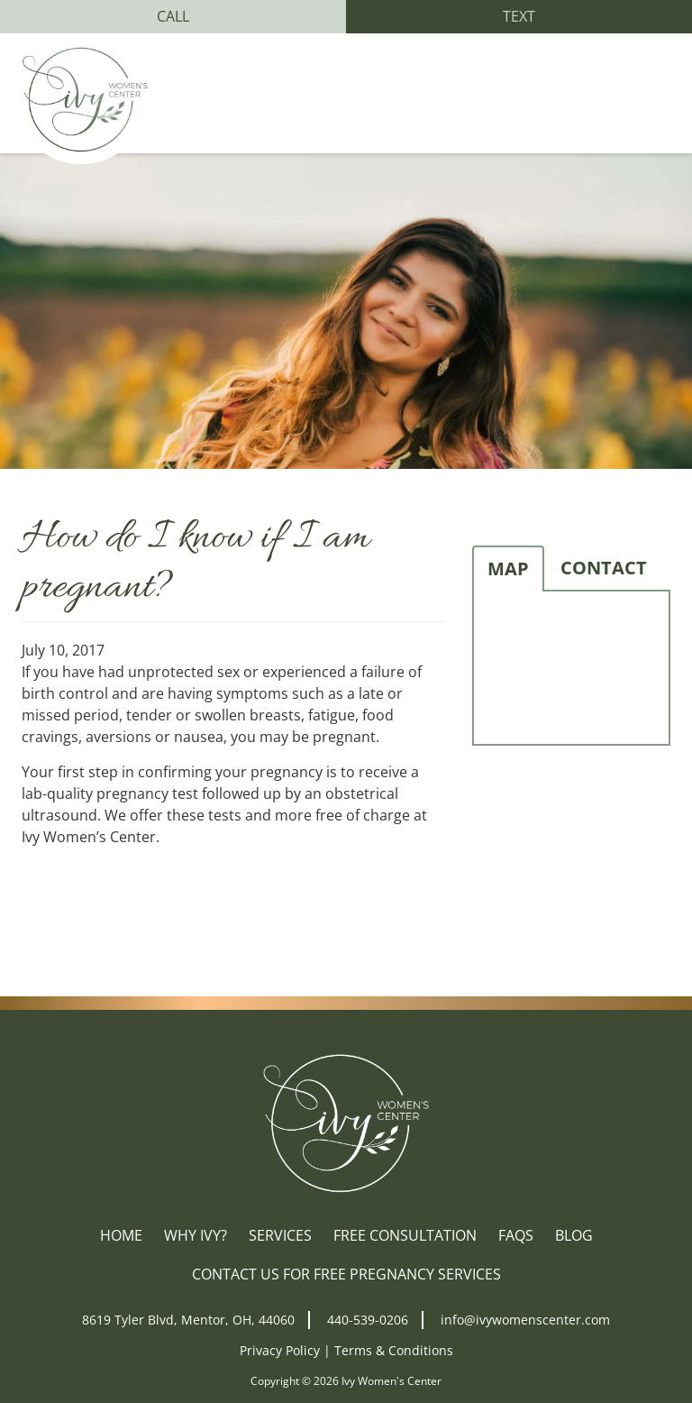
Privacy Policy (280, 1350)
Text (519, 16)
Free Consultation (405, 1235)
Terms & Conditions (393, 1350)
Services (280, 1235)
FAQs (515, 1235)
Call (173, 16)
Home (121, 1235)
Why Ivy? (195, 1235)
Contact (603, 567)
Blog (574, 1235)
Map (508, 568)
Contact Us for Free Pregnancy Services (346, 1274)
